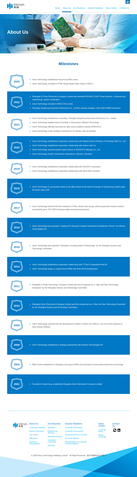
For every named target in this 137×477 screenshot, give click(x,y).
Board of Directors (36, 429)
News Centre (108, 8)
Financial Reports (72, 436)
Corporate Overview (37, 426)
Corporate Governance (74, 429)
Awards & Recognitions (34, 441)
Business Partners (55, 435)
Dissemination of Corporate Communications (76, 441)
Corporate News (102, 429)
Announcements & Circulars (76, 433)
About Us (54, 8)
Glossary (51, 443)
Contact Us (124, 8)
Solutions (51, 426)
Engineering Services (52, 430)
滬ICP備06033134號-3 (96, 454)
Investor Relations (89, 8)
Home (41, 8)
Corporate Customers (52, 439)
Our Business (69, 8)
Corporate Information (73, 426)
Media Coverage (102, 434)
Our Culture (34, 433)
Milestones (33, 436)
